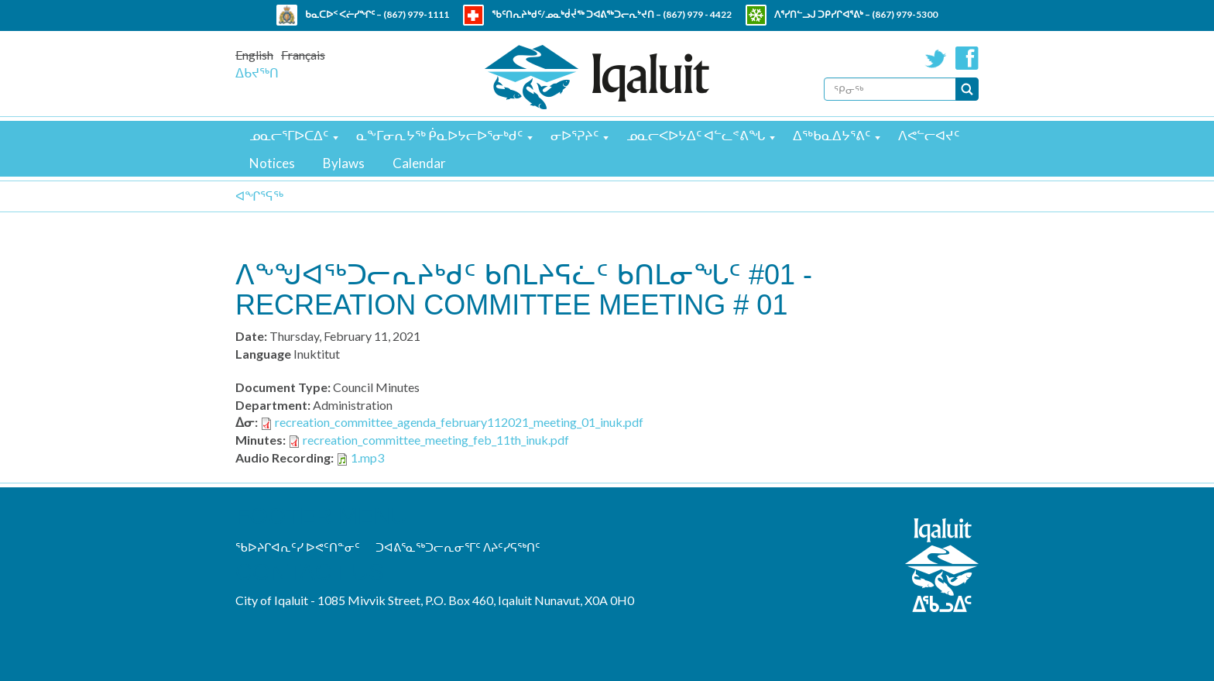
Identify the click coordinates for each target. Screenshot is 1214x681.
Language (263, 353)
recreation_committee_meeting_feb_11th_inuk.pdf (436, 439)
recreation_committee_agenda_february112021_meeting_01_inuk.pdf (459, 421)
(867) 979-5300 (905, 14)
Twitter (936, 58)
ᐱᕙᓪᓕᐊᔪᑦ (928, 135)
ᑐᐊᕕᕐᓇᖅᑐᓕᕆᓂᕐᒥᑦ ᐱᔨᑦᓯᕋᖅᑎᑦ (458, 547)
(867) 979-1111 (416, 14)
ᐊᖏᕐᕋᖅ (259, 195)
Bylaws (344, 163)
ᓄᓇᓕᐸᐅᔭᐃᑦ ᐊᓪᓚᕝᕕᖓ (695, 135)
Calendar (419, 163)
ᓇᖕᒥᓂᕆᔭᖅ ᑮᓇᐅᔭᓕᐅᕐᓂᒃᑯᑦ (439, 135)
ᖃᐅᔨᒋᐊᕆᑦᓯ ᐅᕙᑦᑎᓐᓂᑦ (297, 547)
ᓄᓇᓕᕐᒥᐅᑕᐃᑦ (288, 135)
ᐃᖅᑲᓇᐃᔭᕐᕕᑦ (831, 135)
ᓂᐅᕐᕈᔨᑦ (574, 135)
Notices (272, 163)
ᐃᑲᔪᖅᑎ (257, 72)
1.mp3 (367, 457)
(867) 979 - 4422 (697, 14)
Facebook (967, 58)
